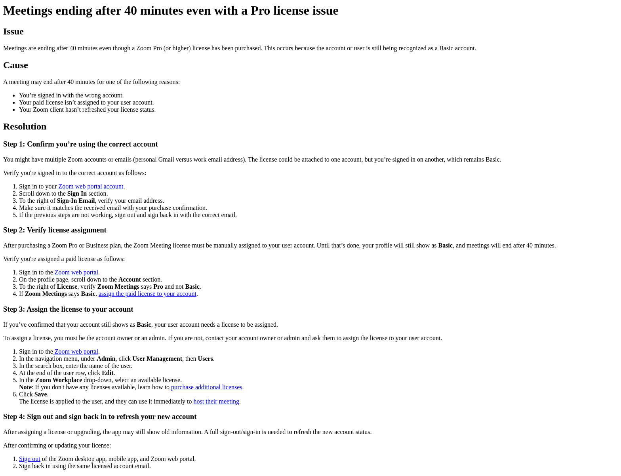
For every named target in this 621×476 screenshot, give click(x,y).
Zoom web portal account (90, 186)
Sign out (29, 458)
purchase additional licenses (206, 387)
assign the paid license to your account (147, 293)
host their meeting (217, 401)
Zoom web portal (75, 272)
